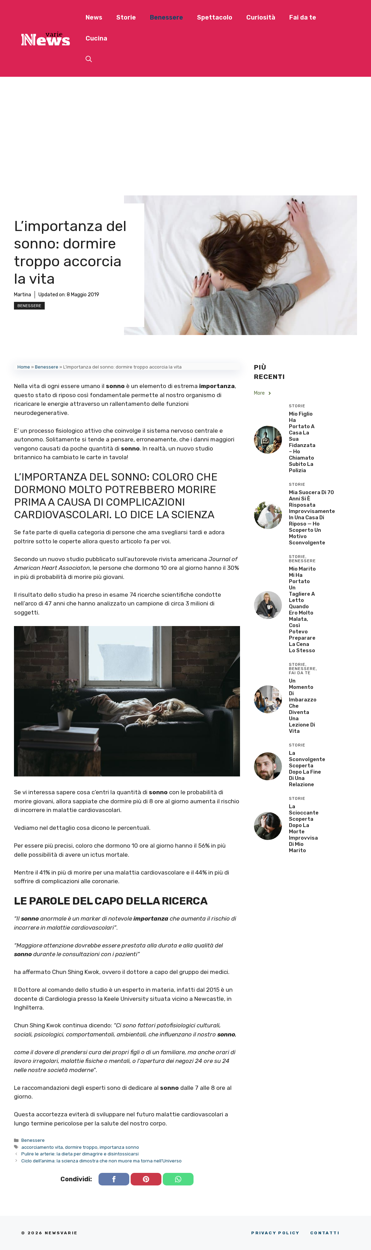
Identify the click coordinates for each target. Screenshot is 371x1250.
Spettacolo (214, 17)
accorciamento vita (42, 1147)
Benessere (166, 17)
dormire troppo (81, 1147)
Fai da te (302, 17)
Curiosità (260, 17)
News (94, 17)
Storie (126, 17)
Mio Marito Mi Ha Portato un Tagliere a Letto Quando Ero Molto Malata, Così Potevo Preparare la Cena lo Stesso (302, 610)
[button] (89, 59)
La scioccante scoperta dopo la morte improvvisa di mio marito (304, 828)
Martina (22, 295)
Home (23, 367)
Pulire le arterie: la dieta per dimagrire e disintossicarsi (80, 1153)
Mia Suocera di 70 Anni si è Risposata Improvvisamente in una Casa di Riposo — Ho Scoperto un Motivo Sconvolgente (312, 517)
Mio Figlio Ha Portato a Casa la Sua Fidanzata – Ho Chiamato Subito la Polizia (302, 442)
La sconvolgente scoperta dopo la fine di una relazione (307, 769)
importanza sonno (119, 1147)
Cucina (96, 38)
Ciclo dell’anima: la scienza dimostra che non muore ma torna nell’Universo (101, 1160)
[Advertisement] (185, 129)
